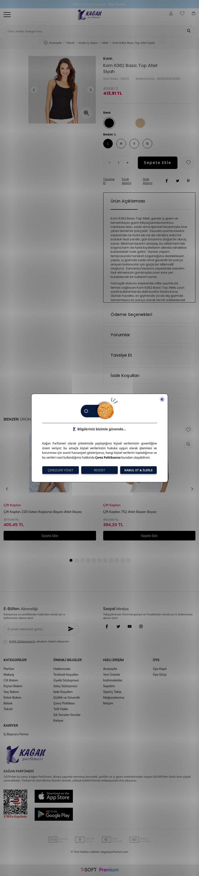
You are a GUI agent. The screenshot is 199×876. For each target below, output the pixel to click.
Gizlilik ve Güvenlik (66, 697)
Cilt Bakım (11, 680)
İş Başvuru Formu (16, 734)
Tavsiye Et (108, 181)
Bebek (8, 703)
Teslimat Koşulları (65, 674)
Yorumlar (120, 335)
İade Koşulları (125, 375)
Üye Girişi (160, 674)
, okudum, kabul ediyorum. (37, 641)
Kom (107, 58)
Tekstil (70, 43)
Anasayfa (53, 43)
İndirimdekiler (113, 680)
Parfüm (9, 669)
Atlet (105, 43)
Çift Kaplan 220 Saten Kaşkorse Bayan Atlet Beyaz (43, 512)
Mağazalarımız (113, 697)
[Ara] (189, 31)
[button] (35, 89)
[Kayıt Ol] (72, 629)
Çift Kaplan (12, 505)
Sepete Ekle (157, 162)
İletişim (108, 703)
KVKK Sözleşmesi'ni (22, 641)
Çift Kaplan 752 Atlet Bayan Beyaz (130, 512)
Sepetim (109, 686)
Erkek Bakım (12, 697)
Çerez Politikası (64, 703)
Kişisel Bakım (13, 686)
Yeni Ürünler (111, 674)
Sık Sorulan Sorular (67, 715)
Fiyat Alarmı (126, 181)
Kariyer (58, 720)
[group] (62, 90)
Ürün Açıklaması (128, 201)
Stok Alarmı (147, 181)
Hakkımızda (61, 669)
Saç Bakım (11, 692)
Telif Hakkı (60, 709)
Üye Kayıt (160, 669)
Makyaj (9, 674)
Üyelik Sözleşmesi (66, 680)
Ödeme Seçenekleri (131, 314)
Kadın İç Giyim (88, 43)
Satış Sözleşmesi (65, 686)
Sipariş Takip (112, 692)
